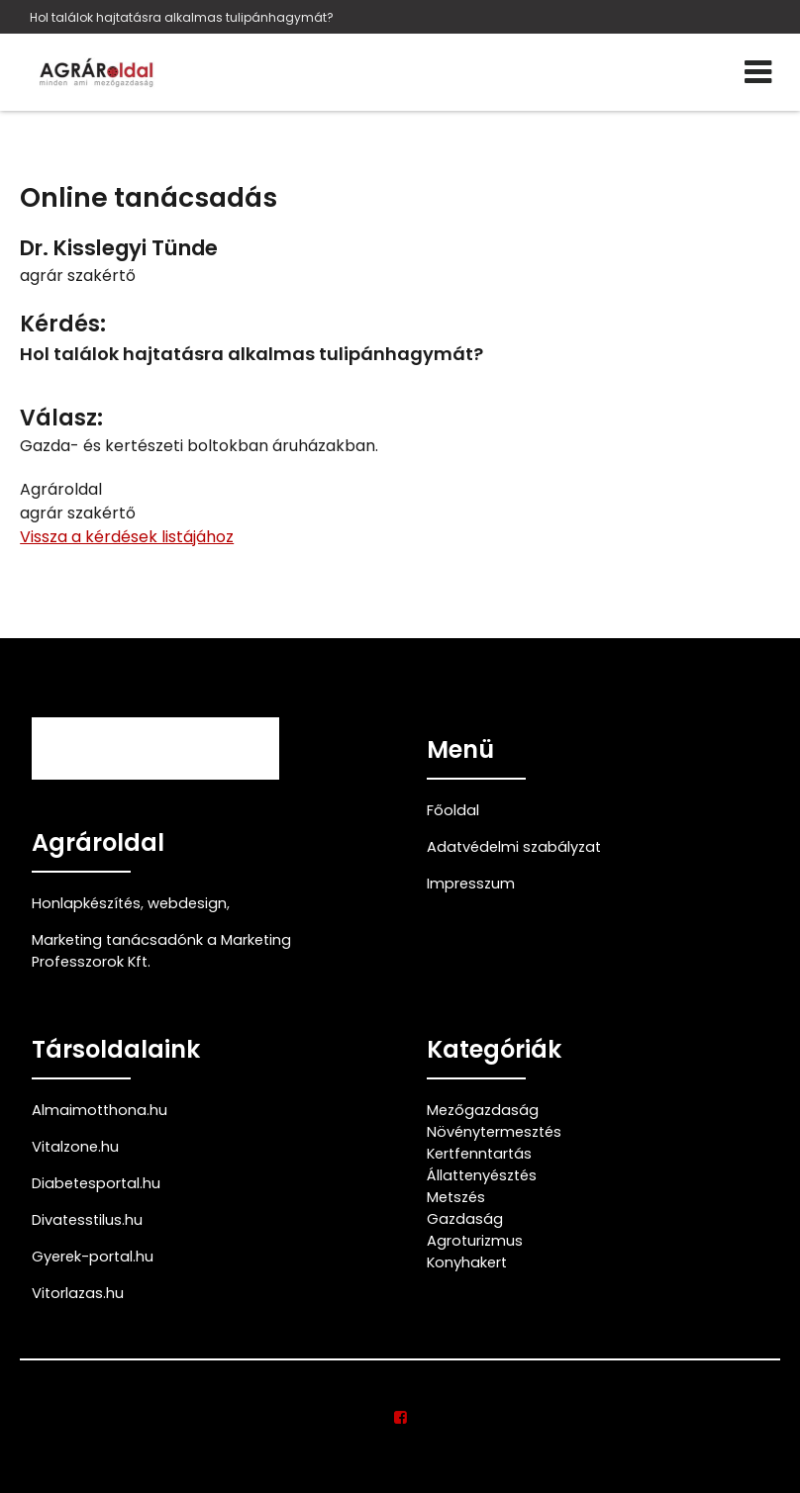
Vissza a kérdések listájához (127, 536)
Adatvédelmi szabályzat (514, 847)
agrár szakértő (78, 275)
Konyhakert (467, 1262)
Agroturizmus (475, 1241)
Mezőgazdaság (483, 1110)
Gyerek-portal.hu (92, 1256)
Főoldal (453, 810)
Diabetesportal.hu (96, 1183)
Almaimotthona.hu (99, 1110)
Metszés (456, 1197)
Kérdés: (63, 324)
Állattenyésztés (482, 1175)
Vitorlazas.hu (78, 1293)
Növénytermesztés (494, 1132)
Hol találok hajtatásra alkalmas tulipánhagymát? (182, 17)
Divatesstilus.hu (87, 1220)
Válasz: (61, 418)
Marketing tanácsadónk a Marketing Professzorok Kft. (161, 951)
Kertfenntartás (479, 1154)
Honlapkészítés (86, 903)
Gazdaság (465, 1219)
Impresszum (471, 883)
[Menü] (758, 72)
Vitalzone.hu (75, 1147)
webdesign (187, 903)
